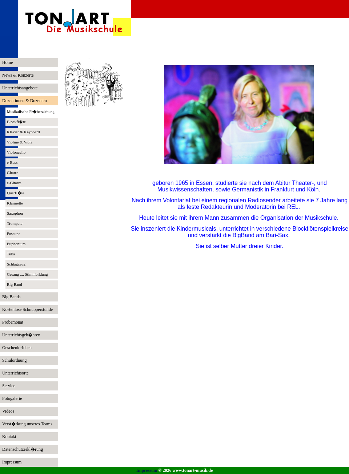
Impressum (146, 470)
